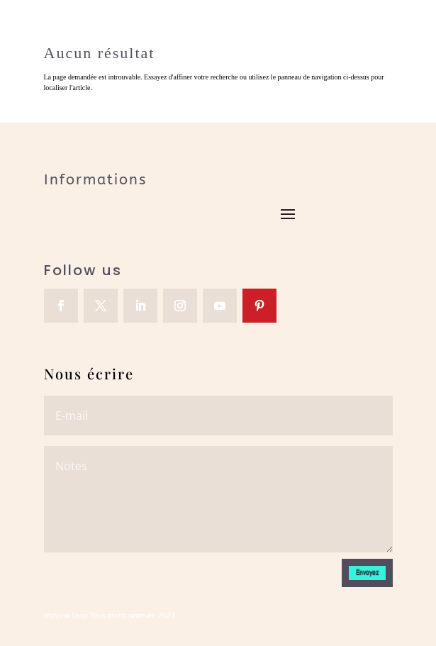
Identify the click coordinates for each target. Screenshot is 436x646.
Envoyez (367, 572)
